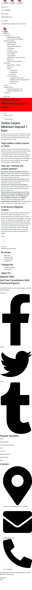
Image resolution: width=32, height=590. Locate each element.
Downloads (7, 63)
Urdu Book (13, 74)
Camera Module (11, 55)
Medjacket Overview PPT (17, 78)
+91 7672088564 (5, 10)
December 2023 (8, 259)
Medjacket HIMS (11, 43)
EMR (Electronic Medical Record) (16, 57)
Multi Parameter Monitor (13, 37)
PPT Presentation (12, 76)
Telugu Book (13, 72)
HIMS (1, 439)
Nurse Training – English (13, 65)
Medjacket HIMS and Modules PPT (19, 80)
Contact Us (7, 92)
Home (5, 31)
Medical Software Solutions (14, 61)
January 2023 (7, 261)
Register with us (8, 87)
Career (6, 85)
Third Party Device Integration (15, 39)
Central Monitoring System (7, 445)
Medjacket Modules (9, 41)
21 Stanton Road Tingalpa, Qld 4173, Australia (13, 24)
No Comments (9, 119)
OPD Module (10, 48)
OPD (1, 448)
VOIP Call (9, 59)
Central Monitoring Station (14, 46)
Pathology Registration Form (15, 89)
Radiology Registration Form (15, 91)
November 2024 (8, 257)
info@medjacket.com (6, 17)
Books (9, 68)
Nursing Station (11, 44)
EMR (1, 460)
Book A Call (7, 96)
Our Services (7, 35)
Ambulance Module (12, 52)
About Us (6, 33)
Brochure (9, 67)
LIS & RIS (9, 50)
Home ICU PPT (14, 81)
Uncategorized (8, 269)
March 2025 (7, 255)
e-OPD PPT (13, 83)
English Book (13, 70)
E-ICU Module (11, 54)
